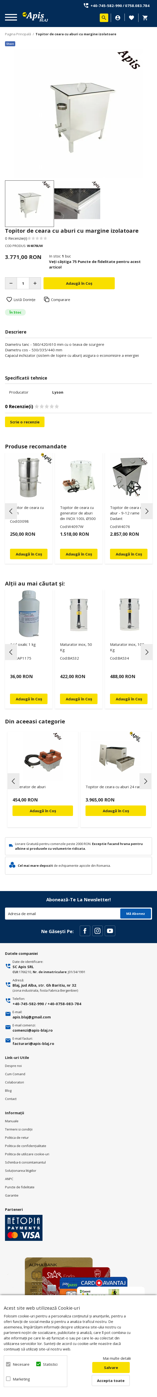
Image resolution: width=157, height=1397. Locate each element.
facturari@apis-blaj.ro (33, 1043)
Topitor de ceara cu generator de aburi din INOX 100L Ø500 (78, 513)
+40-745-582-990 (106, 5)
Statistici (50, 1364)
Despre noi (13, 1065)
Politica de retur (17, 1137)
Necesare (21, 1364)
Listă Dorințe (25, 299)
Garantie (11, 1195)
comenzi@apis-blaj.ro (32, 1030)
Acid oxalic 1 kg (23, 644)
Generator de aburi (29, 786)
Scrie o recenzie (25, 421)
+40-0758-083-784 (64, 1003)
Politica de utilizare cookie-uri (27, 1154)
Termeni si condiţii (18, 1129)
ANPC (9, 1179)
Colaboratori (14, 1082)
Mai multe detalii (117, 1358)
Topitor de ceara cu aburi (27, 510)
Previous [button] (11, 511)
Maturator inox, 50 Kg (76, 647)
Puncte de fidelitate (19, 1187)
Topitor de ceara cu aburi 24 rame (115, 786)
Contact (10, 1098)
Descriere (15, 332)
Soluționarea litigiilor (20, 1170)
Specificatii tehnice (26, 378)
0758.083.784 (137, 5)
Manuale (11, 1121)
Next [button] (147, 511)
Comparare (60, 299)
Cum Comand (15, 1074)
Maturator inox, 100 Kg (127, 647)
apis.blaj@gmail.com (31, 1016)
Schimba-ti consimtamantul (25, 1162)
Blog (8, 1090)
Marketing (21, 1378)
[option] (78, 113)
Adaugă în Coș (43, 810)
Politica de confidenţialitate (25, 1146)
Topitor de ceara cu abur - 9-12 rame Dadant (127, 513)
